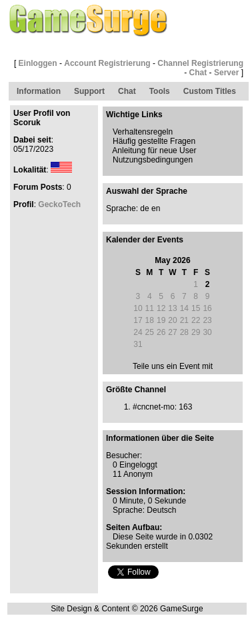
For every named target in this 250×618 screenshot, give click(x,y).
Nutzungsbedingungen (153, 159)
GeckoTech (59, 204)
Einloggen (38, 63)
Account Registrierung (107, 63)
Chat (198, 72)
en (155, 208)
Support (89, 91)
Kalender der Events (144, 239)
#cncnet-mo (154, 407)
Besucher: (124, 455)
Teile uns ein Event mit (173, 366)
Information (39, 91)
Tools (159, 91)
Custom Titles (209, 91)
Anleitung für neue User (154, 150)
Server (226, 72)
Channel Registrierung (200, 63)
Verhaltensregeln (143, 132)
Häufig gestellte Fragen (154, 141)
